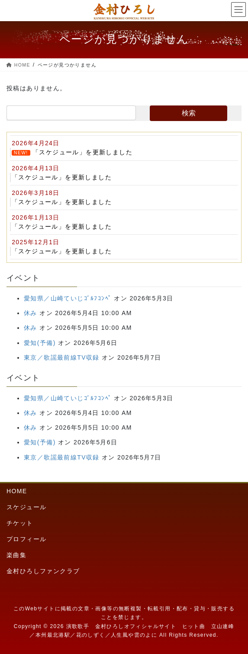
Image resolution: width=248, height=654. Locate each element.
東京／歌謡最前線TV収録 (62, 357)
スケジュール (26, 507)
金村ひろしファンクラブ (43, 571)
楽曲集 (16, 555)
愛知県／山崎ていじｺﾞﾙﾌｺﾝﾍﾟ (68, 298)
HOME (16, 491)
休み (30, 312)
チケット (19, 523)
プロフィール (26, 539)
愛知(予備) (40, 342)
